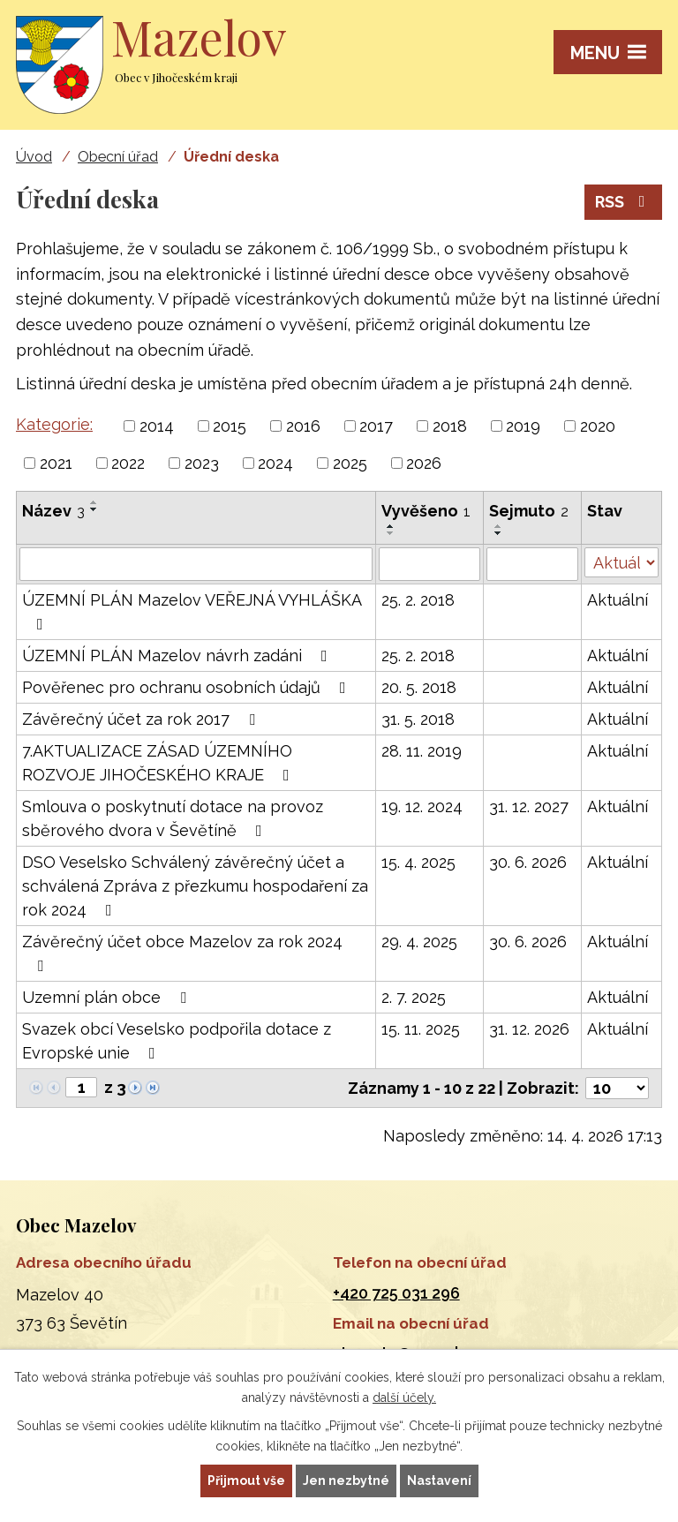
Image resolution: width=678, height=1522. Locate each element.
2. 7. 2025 (413, 997)
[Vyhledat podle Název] (196, 564)
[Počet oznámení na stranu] (617, 1088)
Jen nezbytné (346, 1480)
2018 (450, 426)
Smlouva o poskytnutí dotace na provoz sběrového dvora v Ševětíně (172, 818)
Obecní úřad (118, 156)
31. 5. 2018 (418, 719)
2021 (56, 463)
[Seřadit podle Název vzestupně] (94, 502)
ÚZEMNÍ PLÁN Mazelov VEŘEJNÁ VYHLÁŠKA (191, 611)
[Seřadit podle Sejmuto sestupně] (498, 533)
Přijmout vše (246, 1480)
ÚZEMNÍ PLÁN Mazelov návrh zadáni (178, 655)
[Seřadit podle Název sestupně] (94, 509)
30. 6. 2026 (528, 862)
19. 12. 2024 (422, 806)
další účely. (404, 1397)
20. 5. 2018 (418, 687)
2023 (202, 463)
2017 (376, 426)
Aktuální (617, 600)
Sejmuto (529, 510)
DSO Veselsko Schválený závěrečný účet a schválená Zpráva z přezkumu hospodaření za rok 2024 (195, 886)
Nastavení (439, 1480)
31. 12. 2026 (529, 1029)
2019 (523, 426)
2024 (275, 463)
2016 (303, 426)
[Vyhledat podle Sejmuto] (532, 564)
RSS (623, 201)
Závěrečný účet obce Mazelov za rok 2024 (182, 953)
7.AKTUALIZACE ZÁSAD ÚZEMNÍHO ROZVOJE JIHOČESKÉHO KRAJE (159, 763)
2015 (229, 426)
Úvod (34, 156)
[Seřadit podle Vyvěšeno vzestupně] (391, 526)
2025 (350, 463)
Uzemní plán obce (107, 997)
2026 (423, 463)
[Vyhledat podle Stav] (621, 562)
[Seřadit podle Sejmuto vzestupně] (498, 526)
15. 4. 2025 (418, 862)
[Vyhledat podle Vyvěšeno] (429, 564)
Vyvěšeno (426, 510)
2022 (128, 463)
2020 (597, 426)
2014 (156, 426)
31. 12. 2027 (529, 806)
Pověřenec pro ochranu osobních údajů (187, 687)
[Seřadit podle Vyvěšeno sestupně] (391, 533)
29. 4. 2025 (419, 941)
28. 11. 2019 (421, 751)
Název (53, 510)
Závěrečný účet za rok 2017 (142, 719)
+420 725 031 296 (396, 1293)
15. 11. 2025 (420, 1029)
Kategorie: (54, 424)
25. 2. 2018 (418, 600)
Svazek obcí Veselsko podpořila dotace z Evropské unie (176, 1041)
